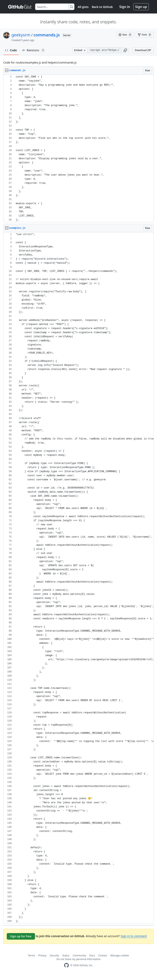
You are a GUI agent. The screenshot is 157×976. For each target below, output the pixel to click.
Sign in (124, 6)
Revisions (33, 50)
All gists (83, 7)
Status (65, 955)
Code (11, 50)
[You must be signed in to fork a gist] (145, 35)
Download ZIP (143, 50)
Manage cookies (119, 955)
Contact (102, 955)
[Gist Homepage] (20, 6)
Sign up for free (20, 936)
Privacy (42, 955)
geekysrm (20, 35)
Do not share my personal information (78, 959)
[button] (125, 50)
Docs (92, 955)
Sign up (141, 6)
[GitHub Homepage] (66, 965)
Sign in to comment (134, 936)
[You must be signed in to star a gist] (125, 35)
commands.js (47, 35)
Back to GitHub (102, 7)
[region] (78, 148)
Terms (31, 955)
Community (79, 955)
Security (54, 955)
